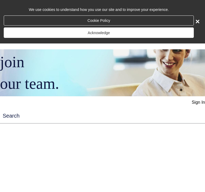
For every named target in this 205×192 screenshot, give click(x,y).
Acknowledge (99, 33)
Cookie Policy (99, 20)
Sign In (198, 102)
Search (11, 116)
